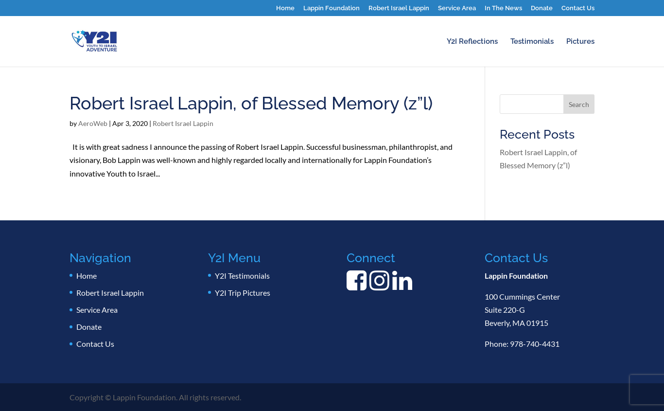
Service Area (457, 8)
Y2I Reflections (472, 42)
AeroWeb (92, 123)
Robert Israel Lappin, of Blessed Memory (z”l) (251, 103)
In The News (503, 8)
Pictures (580, 42)
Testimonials (532, 42)
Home (285, 8)
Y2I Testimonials (242, 275)
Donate (542, 8)
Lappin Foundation (331, 8)
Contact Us (577, 8)
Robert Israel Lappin (398, 8)
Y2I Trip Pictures (242, 292)
